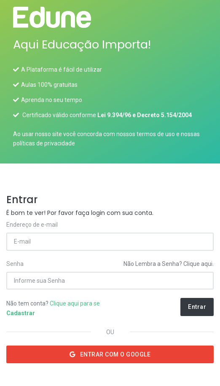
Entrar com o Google (110, 354)
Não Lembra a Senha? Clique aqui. (168, 263)
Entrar (197, 306)
